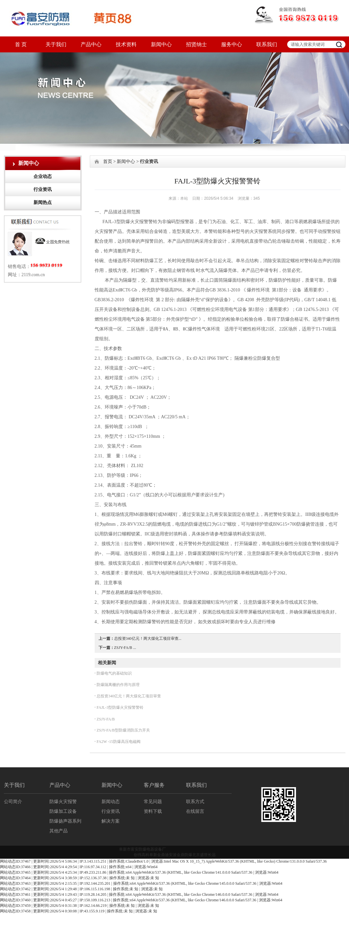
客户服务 (154, 785)
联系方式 (195, 801)
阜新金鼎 (157, 855)
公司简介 (13, 801)
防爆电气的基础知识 (114, 673)
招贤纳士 (196, 44)
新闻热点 (43, 202)
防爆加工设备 (63, 811)
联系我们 (266, 44)
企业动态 (43, 176)
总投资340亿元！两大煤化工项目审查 (128, 696)
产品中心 (91, 44)
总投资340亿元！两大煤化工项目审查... (147, 638)
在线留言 (195, 811)
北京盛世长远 (204, 855)
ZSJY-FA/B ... (125, 647)
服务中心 (231, 44)
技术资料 (126, 44)
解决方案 (110, 821)
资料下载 (153, 811)
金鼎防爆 (184, 855)
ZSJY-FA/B (105, 719)
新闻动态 (110, 801)
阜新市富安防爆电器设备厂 (142, 849)
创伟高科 (141, 855)
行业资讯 (43, 189)
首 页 (21, 44)
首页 (107, 161)
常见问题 (153, 801)
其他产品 (58, 830)
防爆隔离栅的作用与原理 (118, 684)
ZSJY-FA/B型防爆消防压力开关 (123, 730)
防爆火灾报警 (63, 801)
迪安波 (171, 855)
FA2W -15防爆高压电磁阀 (118, 741)
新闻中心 (161, 44)
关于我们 (56, 44)
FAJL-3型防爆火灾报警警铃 (119, 707)
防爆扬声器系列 (65, 821)
